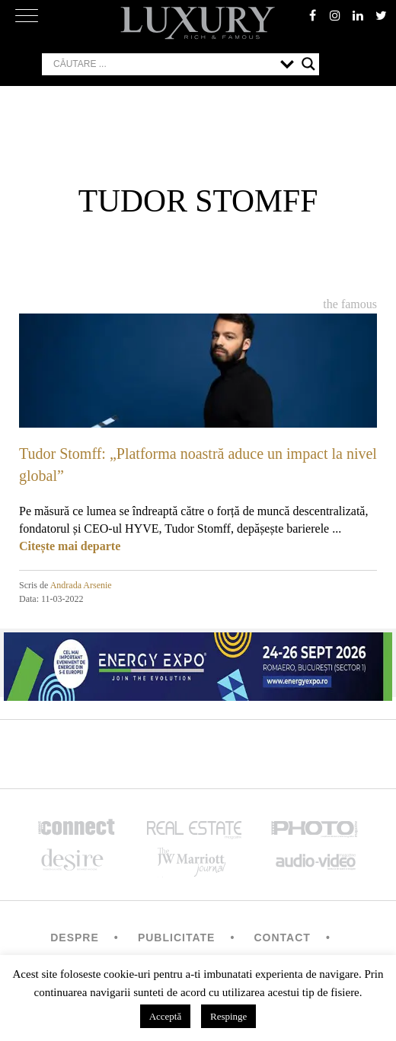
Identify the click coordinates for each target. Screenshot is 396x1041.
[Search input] (163, 64)
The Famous (350, 304)
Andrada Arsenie (81, 585)
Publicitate (176, 937)
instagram (335, 15)
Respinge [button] (228, 1016)
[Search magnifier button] (308, 64)
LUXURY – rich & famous (198, 23)
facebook (312, 15)
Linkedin (357, 15)
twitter (380, 15)
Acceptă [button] (165, 1016)
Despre (74, 937)
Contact (282, 937)
